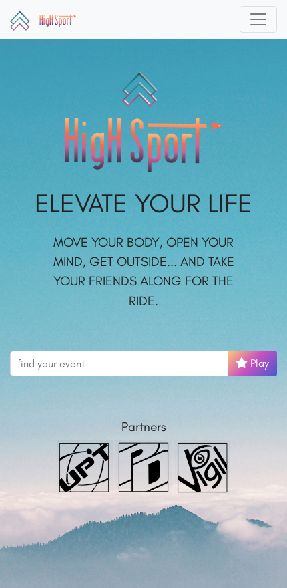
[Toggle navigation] (258, 19)
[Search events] (119, 363)
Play (252, 363)
